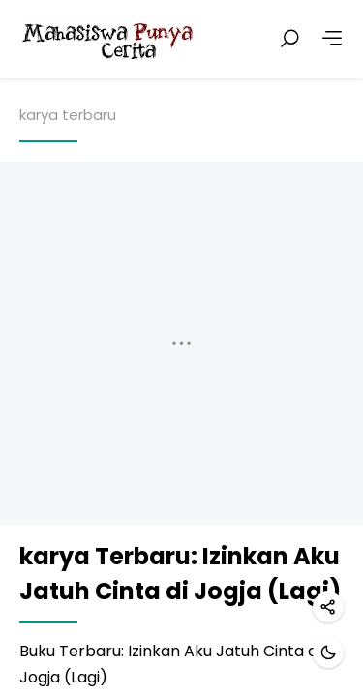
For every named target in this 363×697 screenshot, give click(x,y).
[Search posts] (289, 39)
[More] (332, 39)
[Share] (328, 606)
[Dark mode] (328, 652)
